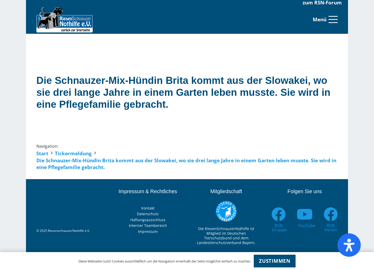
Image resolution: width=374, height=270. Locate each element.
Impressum (148, 231)
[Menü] (325, 19)
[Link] (64, 19)
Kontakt (148, 208)
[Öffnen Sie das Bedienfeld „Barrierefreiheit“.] (349, 245)
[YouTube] (305, 214)
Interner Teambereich (148, 225)
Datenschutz (148, 213)
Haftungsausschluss (147, 219)
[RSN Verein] (331, 214)
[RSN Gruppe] (278, 214)
